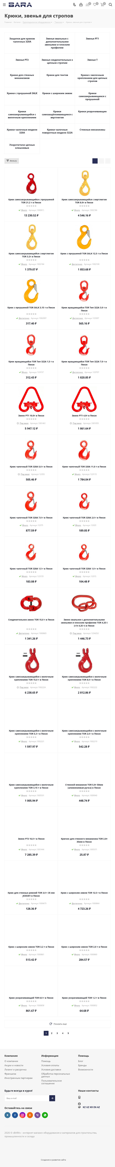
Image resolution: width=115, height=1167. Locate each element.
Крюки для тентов (57, 74)
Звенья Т (92, 59)
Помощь (46, 1061)
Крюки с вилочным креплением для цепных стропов (92, 77)
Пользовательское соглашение (51, 1082)
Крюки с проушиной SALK (22, 93)
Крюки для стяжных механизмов (22, 76)
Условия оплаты (50, 1065)
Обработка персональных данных (55, 1075)
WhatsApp (45, 1115)
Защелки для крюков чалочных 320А (22, 40)
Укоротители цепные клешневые (22, 146)
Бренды (82, 1065)
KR (91, 1107)
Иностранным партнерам (18, 1077)
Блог (80, 1061)
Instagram (22, 1115)
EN (94, 1107)
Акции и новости (13, 1065)
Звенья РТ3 (22, 59)
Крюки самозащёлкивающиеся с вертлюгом (57, 114)
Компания (11, 1055)
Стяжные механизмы (92, 129)
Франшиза (10, 1073)
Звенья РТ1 (92, 38)
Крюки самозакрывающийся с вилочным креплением (22, 114)
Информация (49, 1055)
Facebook (15, 1115)
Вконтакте (7, 1115)
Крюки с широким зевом (57, 93)
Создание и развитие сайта (53, 1159)
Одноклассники (30, 1115)
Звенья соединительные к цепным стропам (57, 61)
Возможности (85, 1069)
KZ (84, 1107)
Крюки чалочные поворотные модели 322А (57, 131)
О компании (11, 1061)
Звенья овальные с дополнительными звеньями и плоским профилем (57, 43)
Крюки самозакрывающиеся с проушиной (92, 96)
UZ (87, 1107)
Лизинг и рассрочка (15, 1069)
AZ (98, 1107)
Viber (37, 1115)
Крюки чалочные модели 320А (22, 131)
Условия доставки (51, 1069)
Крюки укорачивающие (92, 111)
